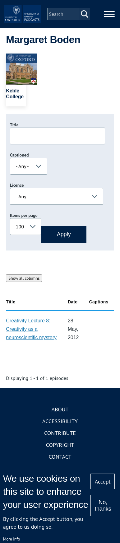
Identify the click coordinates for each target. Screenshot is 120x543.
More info (11, 539)
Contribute (60, 433)
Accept (103, 481)
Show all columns (23, 278)
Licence (17, 185)
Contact (60, 456)
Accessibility (60, 421)
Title (14, 125)
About (59, 409)
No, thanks (103, 505)
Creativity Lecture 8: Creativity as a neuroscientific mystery (31, 329)
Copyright (60, 444)
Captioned (19, 155)
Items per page (24, 215)
